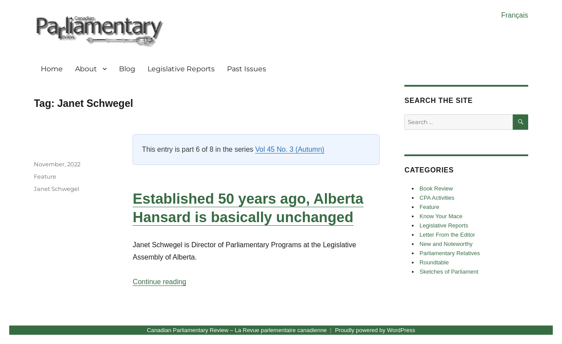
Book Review (436, 188)
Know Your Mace (441, 216)
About (86, 69)
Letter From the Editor (447, 234)
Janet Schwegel (56, 188)
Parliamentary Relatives (450, 253)
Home (52, 69)
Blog (127, 69)
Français (514, 15)
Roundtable (434, 262)
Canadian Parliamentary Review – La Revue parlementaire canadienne (237, 330)
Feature (45, 176)
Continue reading (159, 281)
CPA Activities (437, 197)
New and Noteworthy (446, 244)
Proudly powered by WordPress (375, 330)
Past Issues (246, 69)
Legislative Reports (181, 69)
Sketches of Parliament (449, 271)
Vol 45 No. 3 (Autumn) (289, 149)
